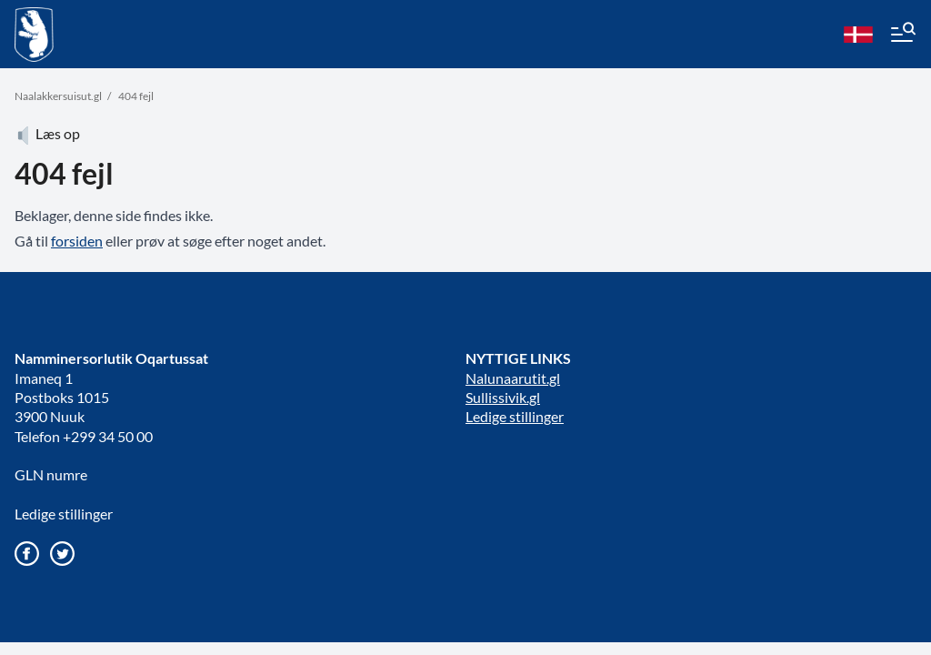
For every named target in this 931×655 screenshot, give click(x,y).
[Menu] (901, 34)
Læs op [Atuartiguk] (47, 133)
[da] (858, 34)
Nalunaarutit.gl (513, 378)
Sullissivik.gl (503, 397)
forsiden (77, 240)
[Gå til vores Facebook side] (27, 553)
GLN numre (51, 474)
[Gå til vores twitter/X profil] (62, 553)
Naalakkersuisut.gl (58, 96)
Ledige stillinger (64, 513)
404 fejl (136, 96)
